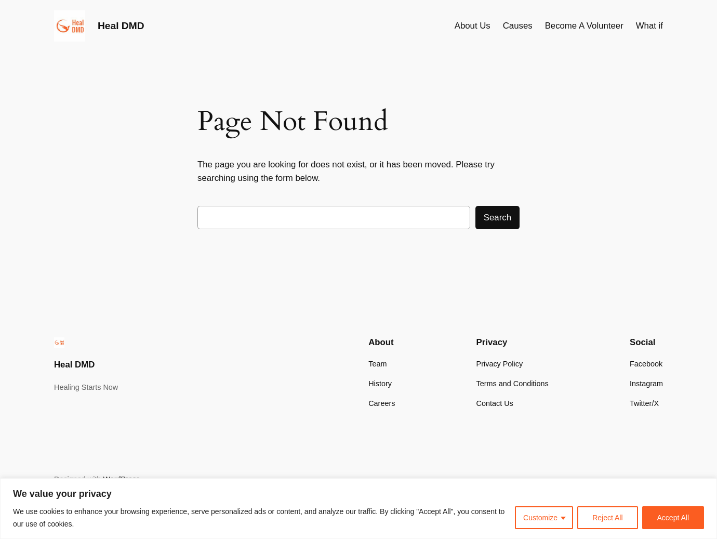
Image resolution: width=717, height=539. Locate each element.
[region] (358, 508)
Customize (540, 518)
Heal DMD (121, 25)
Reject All (607, 518)
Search (497, 217)
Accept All (673, 518)
